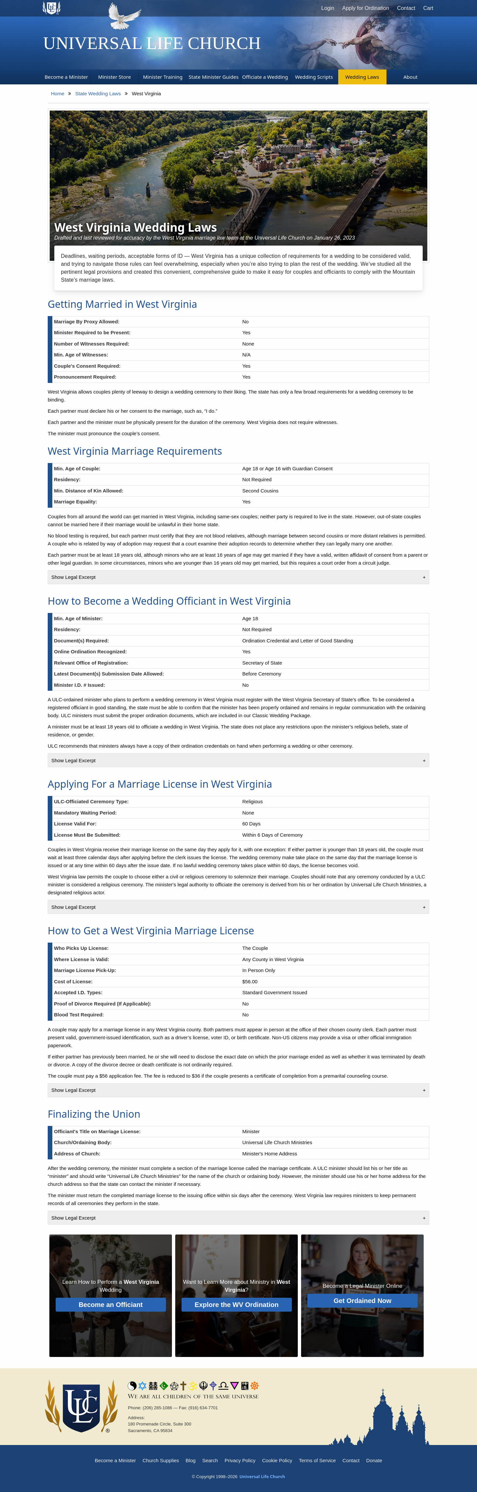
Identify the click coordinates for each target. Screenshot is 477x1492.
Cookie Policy (277, 1460)
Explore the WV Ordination (237, 1304)
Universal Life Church (152, 43)
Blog (190, 1460)
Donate (374, 1460)
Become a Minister (115, 1460)
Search (210, 1460)
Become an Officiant (110, 1304)
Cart (428, 8)
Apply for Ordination (365, 8)
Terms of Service (317, 1460)
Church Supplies (160, 1460)
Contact (406, 8)
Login (327, 8)
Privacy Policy (240, 1460)
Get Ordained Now (362, 1300)
